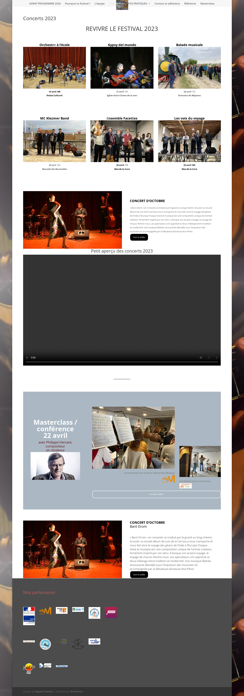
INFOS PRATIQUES (136, 3)
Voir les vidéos (55, 105)
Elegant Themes (44, 691)
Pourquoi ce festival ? (77, 3)
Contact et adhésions (167, 3)
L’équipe (100, 3)
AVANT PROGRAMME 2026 (45, 3)
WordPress (76, 691)
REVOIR (113, 3)
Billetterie (190, 3)
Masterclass (207, 3)
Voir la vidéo (139, 237)
